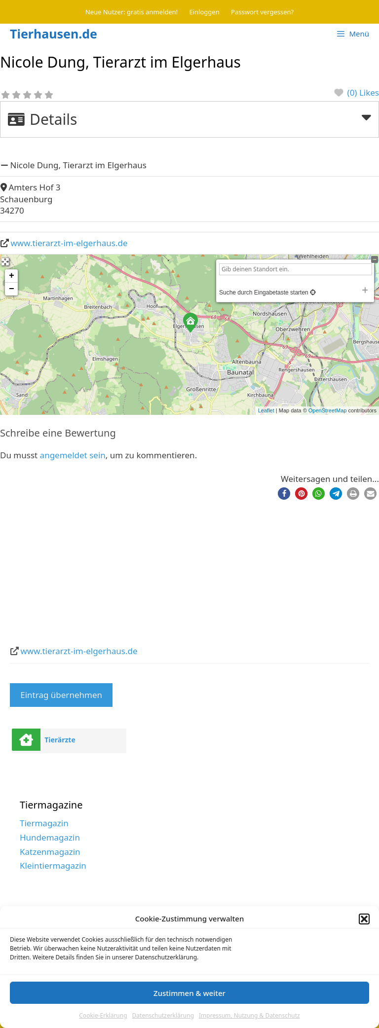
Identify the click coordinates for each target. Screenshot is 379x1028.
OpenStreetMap (327, 410)
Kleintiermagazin (53, 865)
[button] (364, 919)
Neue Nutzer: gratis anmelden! (131, 11)
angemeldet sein (73, 455)
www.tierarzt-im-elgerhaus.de (69, 243)
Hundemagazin (50, 837)
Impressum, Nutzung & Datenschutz (249, 1015)
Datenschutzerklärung (163, 1015)
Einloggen (205, 11)
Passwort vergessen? (262, 11)
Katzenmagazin (50, 851)
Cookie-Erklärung (103, 1015)
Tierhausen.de (53, 33)
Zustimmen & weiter (189, 993)
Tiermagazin (44, 823)
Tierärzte (60, 739)
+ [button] (11, 276)
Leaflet (266, 410)
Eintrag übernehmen (61, 694)
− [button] (11, 289)
